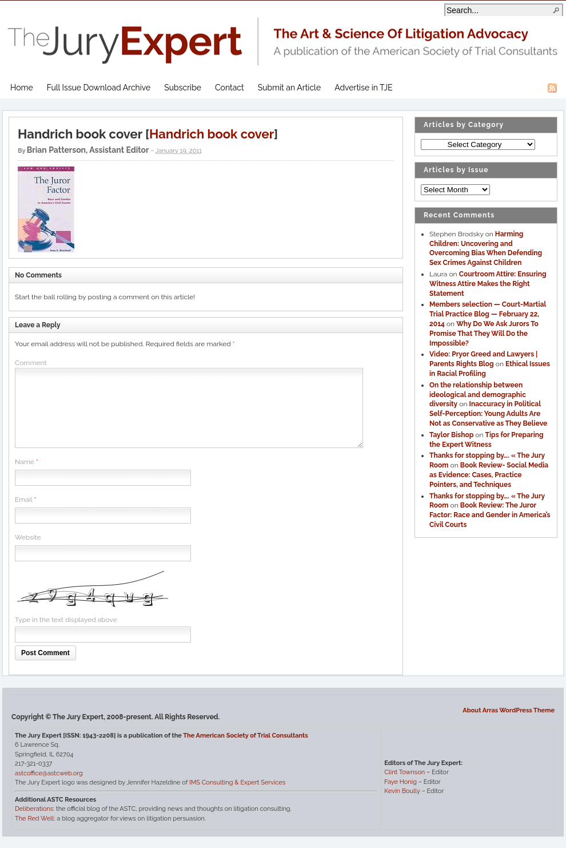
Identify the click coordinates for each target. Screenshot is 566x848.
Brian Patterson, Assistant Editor (88, 149)
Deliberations (34, 809)
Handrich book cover (211, 133)
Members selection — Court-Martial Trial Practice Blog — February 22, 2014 (487, 314)
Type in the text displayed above (66, 620)
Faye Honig (400, 782)
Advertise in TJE (363, 87)
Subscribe (182, 87)
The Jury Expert (283, 35)
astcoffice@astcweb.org (49, 773)
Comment (30, 363)
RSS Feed (552, 88)
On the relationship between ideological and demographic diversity (477, 395)
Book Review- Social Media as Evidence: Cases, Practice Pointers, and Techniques (488, 475)
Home (21, 87)
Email (23, 500)
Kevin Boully (402, 791)
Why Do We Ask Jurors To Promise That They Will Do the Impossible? (484, 333)
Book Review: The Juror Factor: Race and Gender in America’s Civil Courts (490, 515)
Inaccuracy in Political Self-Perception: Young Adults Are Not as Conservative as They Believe (488, 413)
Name (24, 462)
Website (28, 537)
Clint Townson (404, 772)
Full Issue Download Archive (99, 87)
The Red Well (34, 818)
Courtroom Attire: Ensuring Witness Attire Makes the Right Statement (488, 284)
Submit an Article (289, 87)
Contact (229, 87)
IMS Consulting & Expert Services (237, 782)
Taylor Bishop (451, 435)
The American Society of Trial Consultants (245, 735)
